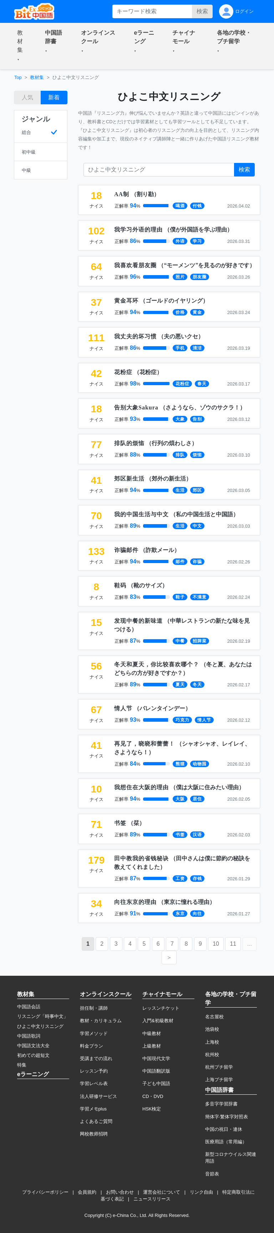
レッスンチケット (160, 1008)
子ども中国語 (156, 1083)
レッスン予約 (94, 1071)
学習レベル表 (94, 1083)
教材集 (37, 77)
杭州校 (212, 1054)
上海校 (212, 1042)
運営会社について (161, 1192)
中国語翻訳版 (156, 1071)
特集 (21, 1065)
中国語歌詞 (28, 1036)
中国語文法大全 (33, 1045)
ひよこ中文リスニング (40, 1026)
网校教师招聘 (94, 1134)
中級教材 (151, 1033)
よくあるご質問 (96, 1121)
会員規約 (87, 1192)
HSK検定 (151, 1109)
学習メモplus (93, 1109)
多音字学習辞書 (221, 1104)
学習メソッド (94, 1033)
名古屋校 (214, 1016)
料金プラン (91, 1046)
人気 (27, 97)
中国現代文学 (156, 1058)
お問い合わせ (120, 1192)
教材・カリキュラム (101, 1020)
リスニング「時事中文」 (42, 1016)
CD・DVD (152, 1096)
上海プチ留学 (219, 1079)
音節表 (212, 1174)
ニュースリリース (152, 1199)
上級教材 (151, 1046)
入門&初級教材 (157, 1020)
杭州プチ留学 (219, 1067)
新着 (54, 97)
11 (233, 944)
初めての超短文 (33, 1055)
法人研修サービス (98, 1096)
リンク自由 (201, 1192)
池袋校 (212, 1029)
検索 (202, 11)
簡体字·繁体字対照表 (226, 1116)
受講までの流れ (96, 1058)
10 (216, 944)
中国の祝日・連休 (223, 1129)
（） (136, 194)
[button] (22, 46)
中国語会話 (28, 1006)
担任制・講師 (94, 1008)
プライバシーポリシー (45, 1192)
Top (18, 77)
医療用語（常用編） (226, 1141)
